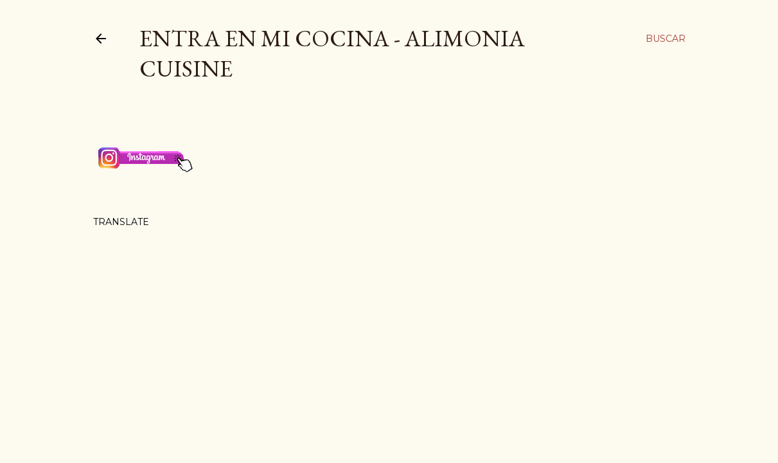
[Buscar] (665, 38)
